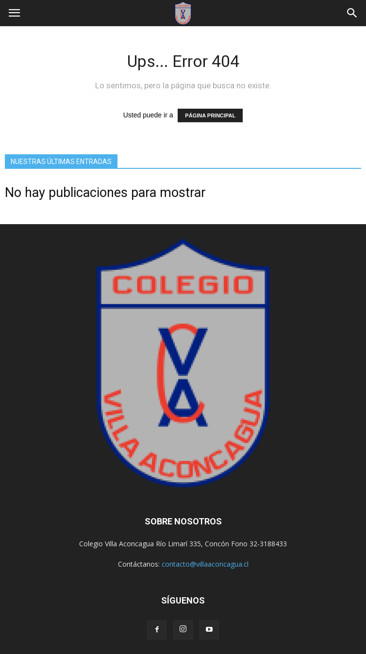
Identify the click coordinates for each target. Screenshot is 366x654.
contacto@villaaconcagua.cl (205, 564)
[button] (352, 13)
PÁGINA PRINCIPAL (210, 115)
